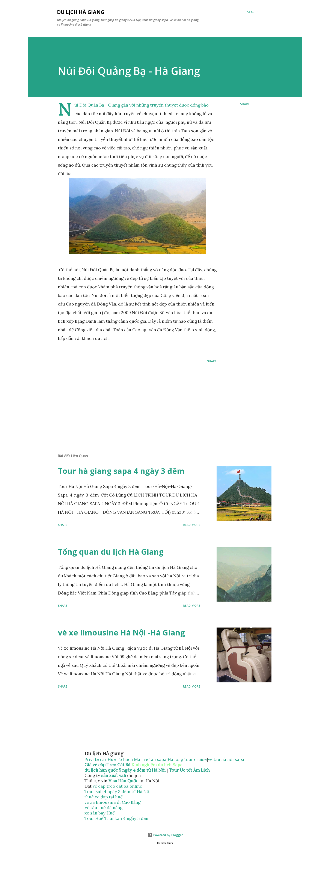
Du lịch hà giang (80, 11)
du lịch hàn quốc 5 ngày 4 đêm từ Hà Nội (125, 770)
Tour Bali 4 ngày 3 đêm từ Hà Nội (117, 791)
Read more (191, 525)
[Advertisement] (130, 400)
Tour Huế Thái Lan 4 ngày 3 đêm (117, 818)
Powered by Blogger (165, 835)
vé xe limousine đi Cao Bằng (112, 802)
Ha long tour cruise (187, 759)
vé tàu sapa (155, 759)
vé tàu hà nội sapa (226, 759)
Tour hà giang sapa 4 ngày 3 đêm (121, 471)
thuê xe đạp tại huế (103, 796)
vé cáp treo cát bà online (117, 786)
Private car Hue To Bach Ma (112, 759)
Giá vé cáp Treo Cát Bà (107, 764)
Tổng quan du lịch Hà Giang (111, 551)
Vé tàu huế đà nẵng (103, 807)
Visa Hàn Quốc (123, 780)
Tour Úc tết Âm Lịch (189, 770)
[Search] (253, 12)
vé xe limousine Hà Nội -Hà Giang (121, 632)
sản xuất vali (113, 775)
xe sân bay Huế (99, 813)
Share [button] (245, 104)
